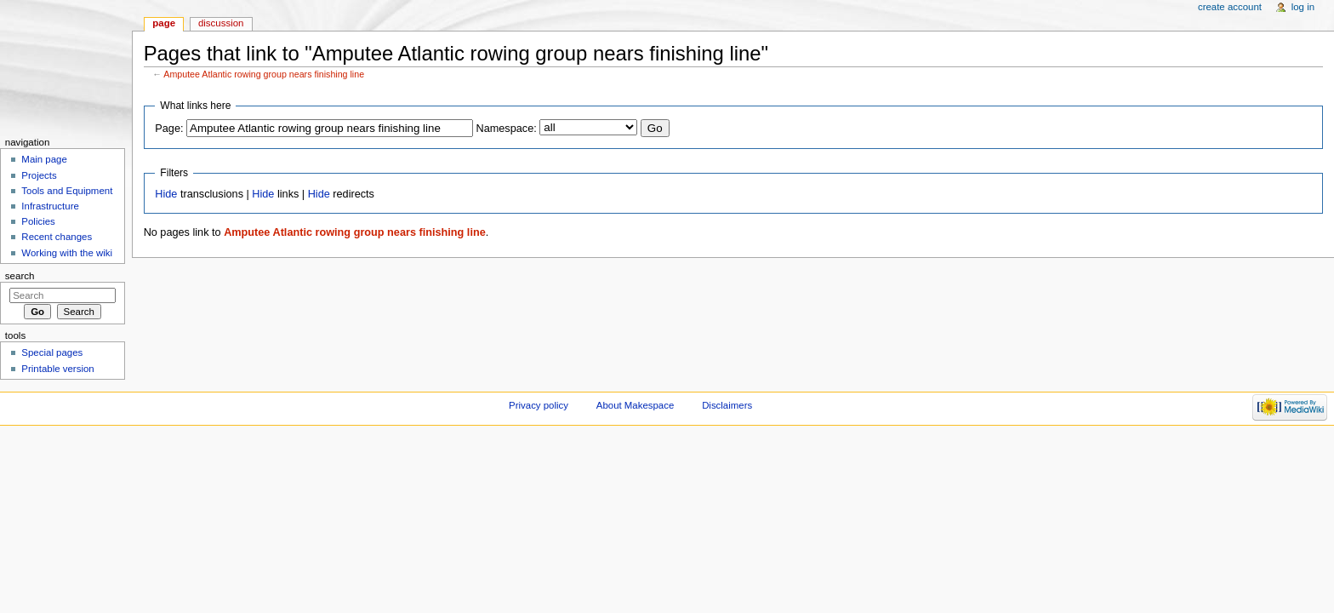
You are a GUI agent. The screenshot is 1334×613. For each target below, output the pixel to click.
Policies (37, 221)
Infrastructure (49, 206)
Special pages (52, 352)
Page (163, 23)
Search (20, 276)
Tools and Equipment (66, 191)
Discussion (220, 23)
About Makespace (635, 405)
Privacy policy (538, 405)
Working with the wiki (66, 253)
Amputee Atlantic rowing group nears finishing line (263, 74)
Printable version (57, 369)
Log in (1302, 7)
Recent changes (56, 237)
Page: (169, 129)
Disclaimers (727, 405)
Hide (166, 194)
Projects (38, 175)
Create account (1230, 7)
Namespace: (506, 129)
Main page (44, 159)
